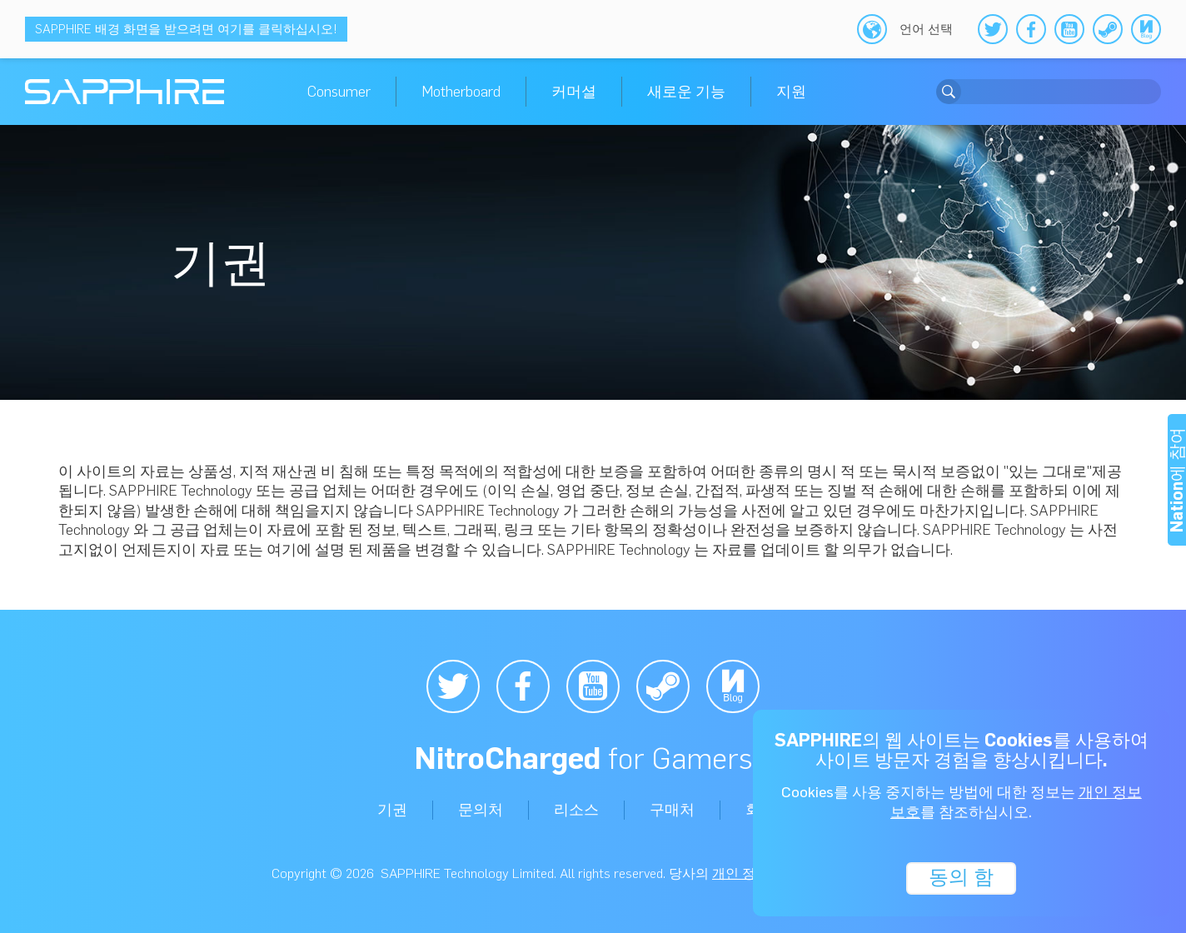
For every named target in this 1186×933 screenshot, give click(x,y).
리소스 (576, 810)
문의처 (480, 810)
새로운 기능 (686, 91)
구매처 (672, 810)
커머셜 (573, 91)
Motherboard (461, 91)
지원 (791, 91)
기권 (392, 810)
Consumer (339, 91)
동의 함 (961, 877)
